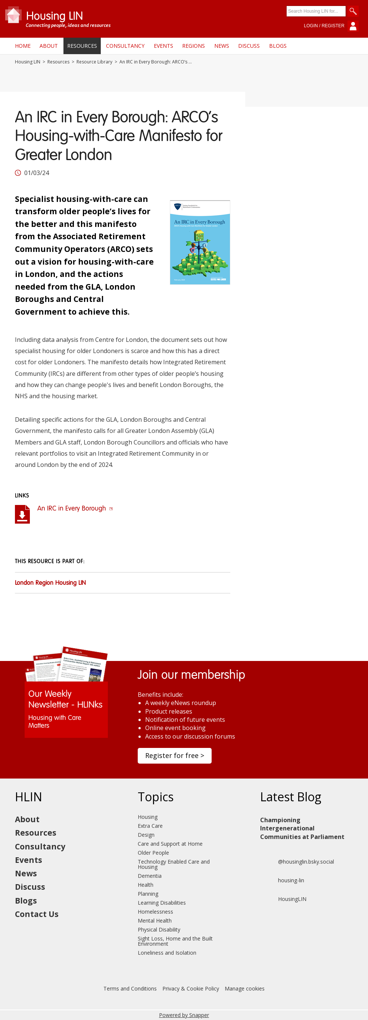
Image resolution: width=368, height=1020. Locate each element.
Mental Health (155, 920)
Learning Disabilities (162, 902)
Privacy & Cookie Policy (190, 988)
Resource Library (94, 62)
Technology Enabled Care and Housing (174, 864)
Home (23, 45)
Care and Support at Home (170, 843)
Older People (153, 852)
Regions (193, 45)
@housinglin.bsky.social (297, 862)
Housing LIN (27, 62)
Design (146, 834)
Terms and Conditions (130, 988)
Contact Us (37, 914)
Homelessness (155, 911)
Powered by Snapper (184, 1015)
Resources (82, 45)
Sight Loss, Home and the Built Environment (175, 941)
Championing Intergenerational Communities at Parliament (302, 828)
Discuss (249, 45)
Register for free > (174, 755)
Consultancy (125, 45)
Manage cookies (245, 988)
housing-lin (282, 880)
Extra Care (150, 825)
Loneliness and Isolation (167, 952)
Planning (148, 893)
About (49, 45)
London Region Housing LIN (50, 583)
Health (145, 884)
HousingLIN (283, 899)
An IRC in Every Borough (75, 508)
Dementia (150, 875)
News (221, 45)
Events (163, 45)
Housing (148, 816)
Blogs (278, 45)
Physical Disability (159, 929)
